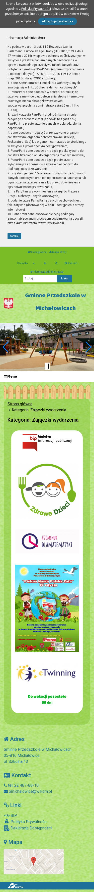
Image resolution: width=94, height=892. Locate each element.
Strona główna (37, 252)
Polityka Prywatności (25, 821)
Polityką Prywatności (36, 9)
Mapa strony (58, 252)
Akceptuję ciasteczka (57, 21)
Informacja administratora (47, 271)
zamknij (14, 236)
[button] (6, 347)
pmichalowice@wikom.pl (28, 791)
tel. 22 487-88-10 (21, 785)
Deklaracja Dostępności (28, 828)
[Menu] (47, 376)
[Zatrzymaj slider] (47, 366)
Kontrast (71, 263)
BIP (10, 815)
